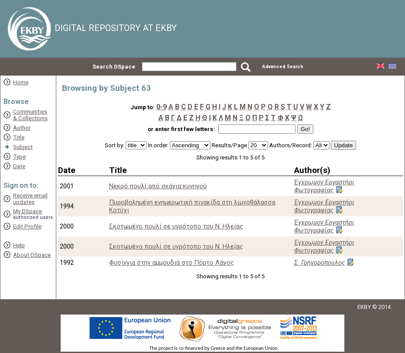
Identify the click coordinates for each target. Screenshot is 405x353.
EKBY (364, 307)
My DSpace (27, 211)
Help (19, 245)
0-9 (161, 107)
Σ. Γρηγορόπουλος (319, 262)
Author (22, 128)
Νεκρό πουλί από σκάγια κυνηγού (158, 186)
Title (18, 137)
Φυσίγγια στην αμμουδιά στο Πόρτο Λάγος (171, 262)
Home (20, 82)
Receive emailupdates (30, 198)
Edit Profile (27, 226)
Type (19, 156)
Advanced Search (282, 66)
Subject (23, 147)
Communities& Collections (30, 114)
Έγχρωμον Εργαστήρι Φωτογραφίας (324, 186)
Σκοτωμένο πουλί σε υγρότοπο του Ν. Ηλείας (176, 226)
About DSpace (32, 255)
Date (19, 166)
